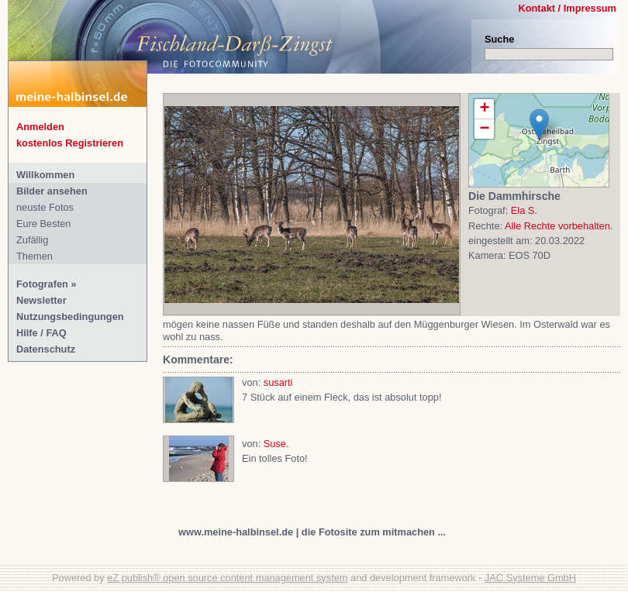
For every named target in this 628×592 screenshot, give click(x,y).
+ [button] (484, 109)
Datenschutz (45, 349)
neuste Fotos (45, 207)
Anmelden (40, 127)
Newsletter (41, 300)
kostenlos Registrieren (69, 143)
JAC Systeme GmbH (530, 577)
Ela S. (524, 210)
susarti (278, 382)
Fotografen (42, 284)
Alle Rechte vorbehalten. (558, 226)
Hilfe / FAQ (41, 333)
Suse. (276, 443)
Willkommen (45, 175)
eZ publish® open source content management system (227, 577)
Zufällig (32, 240)
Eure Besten (43, 223)
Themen (34, 256)
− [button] (484, 129)
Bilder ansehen (52, 191)
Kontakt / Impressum (567, 8)
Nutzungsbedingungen (70, 316)
